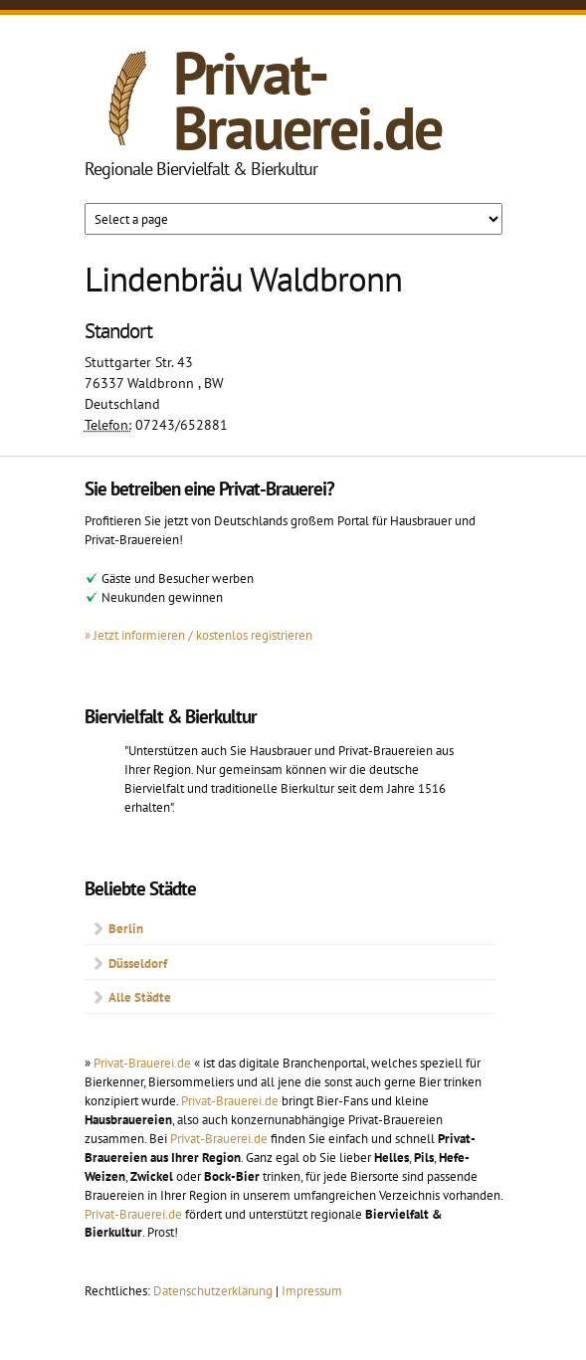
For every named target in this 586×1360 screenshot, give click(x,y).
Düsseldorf (137, 963)
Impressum (312, 1290)
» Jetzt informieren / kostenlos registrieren (198, 635)
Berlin (125, 928)
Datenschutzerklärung (214, 1290)
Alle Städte (139, 997)
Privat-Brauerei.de (307, 100)
